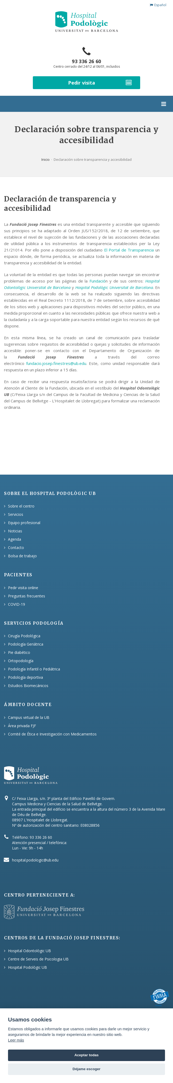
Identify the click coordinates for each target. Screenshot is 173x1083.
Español (158, 5)
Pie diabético (19, 652)
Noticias (15, 530)
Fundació (97, 281)
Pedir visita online (23, 587)
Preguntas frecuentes (26, 595)
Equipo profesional (24, 522)
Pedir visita (100, 82)
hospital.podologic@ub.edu (35, 860)
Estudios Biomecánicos (28, 685)
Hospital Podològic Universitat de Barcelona (114, 287)
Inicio (45, 159)
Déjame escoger (86, 1069)
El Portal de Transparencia (129, 250)
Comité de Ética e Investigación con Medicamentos (52, 734)
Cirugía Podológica (24, 635)
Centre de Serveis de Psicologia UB (38, 959)
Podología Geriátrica (25, 644)
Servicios (15, 514)
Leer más (16, 1040)
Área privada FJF (22, 725)
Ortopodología (20, 660)
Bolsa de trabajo (22, 555)
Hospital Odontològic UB (29, 950)
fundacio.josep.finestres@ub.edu (56, 363)
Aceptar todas (86, 1055)
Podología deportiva (25, 677)
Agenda (14, 539)
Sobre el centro (21, 506)
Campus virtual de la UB (28, 717)
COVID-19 (16, 604)
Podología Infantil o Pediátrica (34, 669)
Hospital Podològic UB (27, 967)
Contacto (16, 547)
